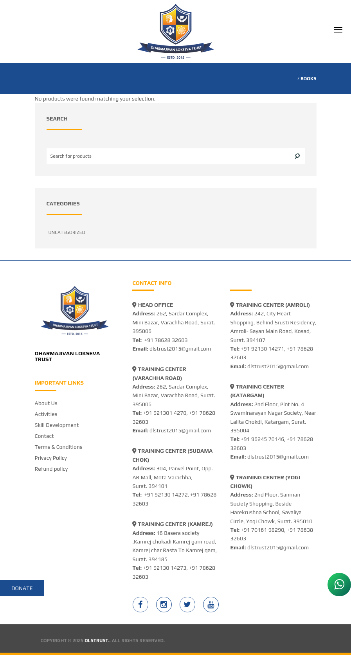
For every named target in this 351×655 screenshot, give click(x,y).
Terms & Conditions (59, 447)
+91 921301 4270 (164, 413)
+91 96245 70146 (262, 439)
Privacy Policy (51, 458)
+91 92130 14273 (164, 568)
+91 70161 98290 (262, 530)
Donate (22, 588)
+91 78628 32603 (166, 340)
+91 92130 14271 (262, 348)
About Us (46, 403)
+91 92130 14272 (166, 494)
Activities (46, 414)
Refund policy (51, 469)
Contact (44, 436)
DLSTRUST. (97, 640)
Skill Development (57, 425)
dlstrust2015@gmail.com (180, 348)
